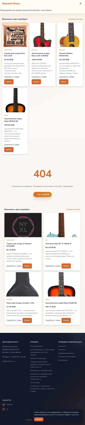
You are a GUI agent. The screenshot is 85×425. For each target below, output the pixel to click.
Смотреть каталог (75, 19)
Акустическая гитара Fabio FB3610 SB (13, 119)
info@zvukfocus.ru (8, 361)
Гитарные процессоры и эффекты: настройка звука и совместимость (40, 364)
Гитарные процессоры (38, 358)
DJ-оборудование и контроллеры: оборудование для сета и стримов (42, 352)
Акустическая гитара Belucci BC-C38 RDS (40, 54)
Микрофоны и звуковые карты (41, 370)
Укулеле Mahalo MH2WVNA (66, 54)
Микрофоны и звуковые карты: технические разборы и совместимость (41, 376)
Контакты (61, 350)
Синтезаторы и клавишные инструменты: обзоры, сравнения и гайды (42, 388)
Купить (9, 82)
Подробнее (75, 415)
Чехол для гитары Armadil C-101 (20, 303)
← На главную (42, 194)
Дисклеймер (62, 360)
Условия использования (67, 357)
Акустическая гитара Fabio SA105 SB (61, 303)
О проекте (62, 346)
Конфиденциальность (66, 353)
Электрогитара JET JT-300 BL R (58, 243)
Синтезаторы (35, 383)
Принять (39, 419)
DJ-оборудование (36, 346)
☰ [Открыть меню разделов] (80, 3)
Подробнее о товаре (11, 77)
